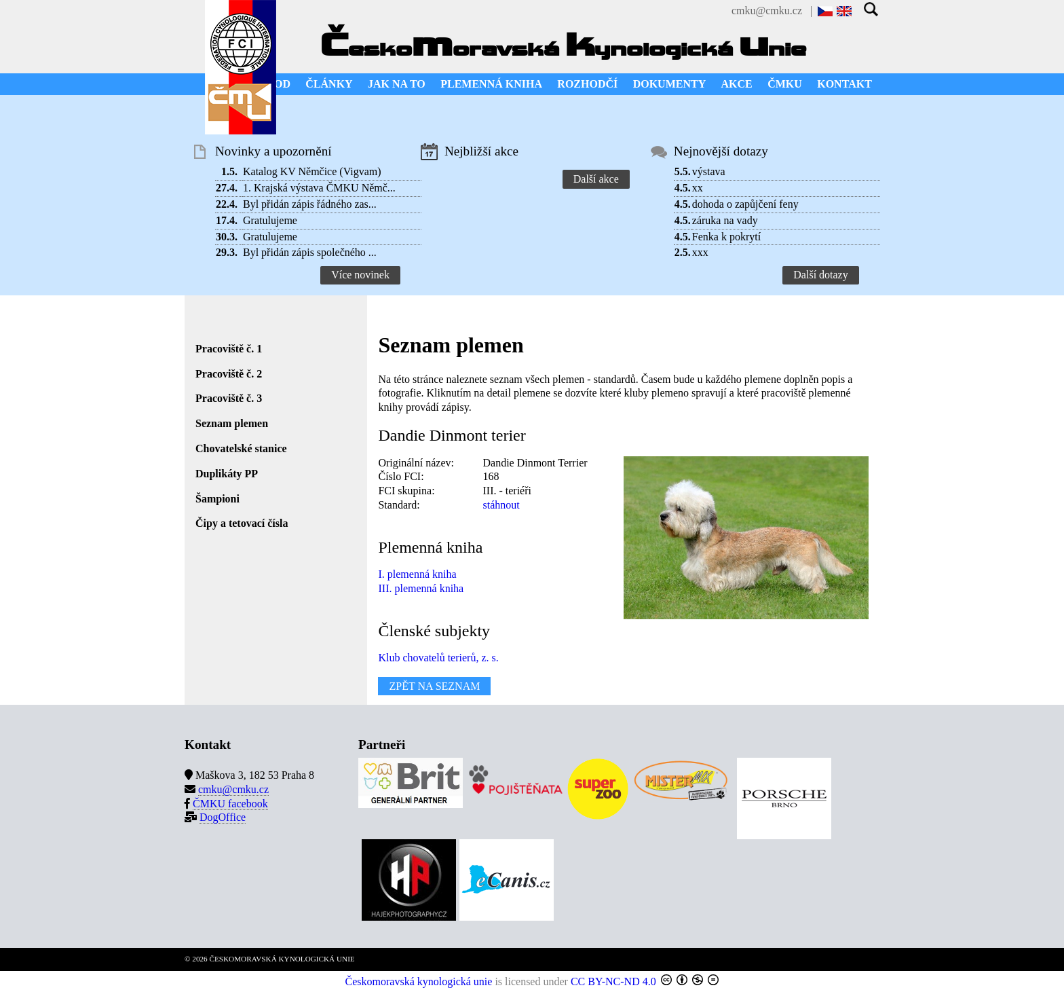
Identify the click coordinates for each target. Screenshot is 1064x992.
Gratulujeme (270, 220)
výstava (708, 171)
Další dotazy (820, 274)
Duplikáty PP (226, 473)
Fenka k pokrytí (726, 236)
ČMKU (784, 84)
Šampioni (217, 498)
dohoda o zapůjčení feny (745, 204)
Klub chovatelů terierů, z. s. (438, 657)
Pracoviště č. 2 (228, 374)
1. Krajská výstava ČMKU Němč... (319, 188)
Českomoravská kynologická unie (419, 981)
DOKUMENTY (669, 84)
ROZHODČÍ (587, 84)
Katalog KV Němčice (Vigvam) (312, 171)
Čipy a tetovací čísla (241, 523)
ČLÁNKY (328, 84)
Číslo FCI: (400, 476)
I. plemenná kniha (417, 574)
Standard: (398, 505)
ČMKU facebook (230, 803)
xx (697, 188)
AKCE (737, 84)
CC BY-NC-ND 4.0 (613, 981)
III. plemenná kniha (420, 588)
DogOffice (223, 817)
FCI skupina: (406, 490)
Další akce (596, 179)
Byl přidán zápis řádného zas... (310, 204)
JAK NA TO (396, 84)
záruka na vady (725, 220)
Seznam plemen (231, 423)
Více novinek (360, 274)
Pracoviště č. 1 (228, 348)
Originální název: (416, 463)
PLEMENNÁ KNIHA (491, 84)
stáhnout (500, 505)
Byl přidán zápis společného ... (310, 252)
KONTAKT (844, 84)
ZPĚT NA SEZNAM (434, 686)
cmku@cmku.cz (767, 10)
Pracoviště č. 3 (228, 398)
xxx (700, 252)
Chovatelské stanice (241, 448)
